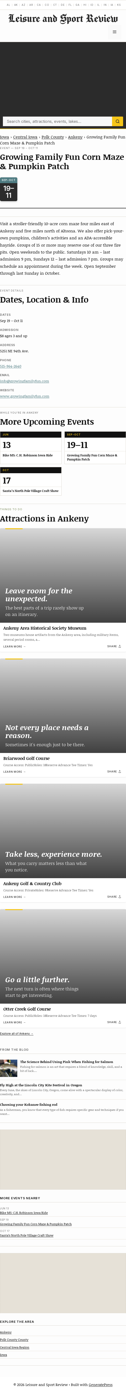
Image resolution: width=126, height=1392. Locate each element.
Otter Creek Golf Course (27, 1009)
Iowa (4, 137)
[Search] (117, 121)
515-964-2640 (10, 366)
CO (47, 4)
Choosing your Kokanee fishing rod (28, 1104)
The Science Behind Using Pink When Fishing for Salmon (66, 1061)
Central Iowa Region (14, 1347)
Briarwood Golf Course (26, 758)
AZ (23, 4)
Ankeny (75, 137)
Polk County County (14, 1339)
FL (70, 4)
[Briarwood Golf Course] (63, 706)
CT (55, 4)
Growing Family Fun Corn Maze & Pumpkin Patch (36, 1224)
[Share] (114, 646)
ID (92, 4)
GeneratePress (101, 1384)
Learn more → (14, 646)
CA (39, 4)
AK (16, 4)
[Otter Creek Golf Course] (63, 956)
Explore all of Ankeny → (16, 1033)
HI (85, 4)
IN (105, 4)
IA (112, 4)
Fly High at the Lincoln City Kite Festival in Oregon (41, 1085)
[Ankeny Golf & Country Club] (63, 831)
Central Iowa (25, 137)
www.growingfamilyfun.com (24, 396)
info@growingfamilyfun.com (24, 381)
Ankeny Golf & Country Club (32, 883)
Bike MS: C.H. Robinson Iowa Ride (24, 1213)
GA (78, 4)
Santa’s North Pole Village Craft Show (26, 1235)
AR (31, 4)
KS (119, 4)
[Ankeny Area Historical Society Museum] (63, 575)
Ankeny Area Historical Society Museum (44, 628)
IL (98, 4)
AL (8, 4)
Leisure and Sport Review (63, 18)
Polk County (53, 137)
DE (63, 4)
